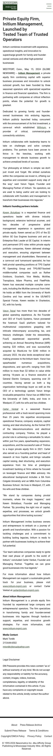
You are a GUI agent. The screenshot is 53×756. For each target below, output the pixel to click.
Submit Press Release (15, 730)
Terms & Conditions (38, 730)
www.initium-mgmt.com (15, 586)
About (14, 725)
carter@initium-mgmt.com (26, 590)
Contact (48, 736)
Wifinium (41, 127)
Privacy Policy (34, 736)
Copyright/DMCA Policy (13, 736)
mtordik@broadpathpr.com (16, 646)
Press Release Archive (31, 725)
